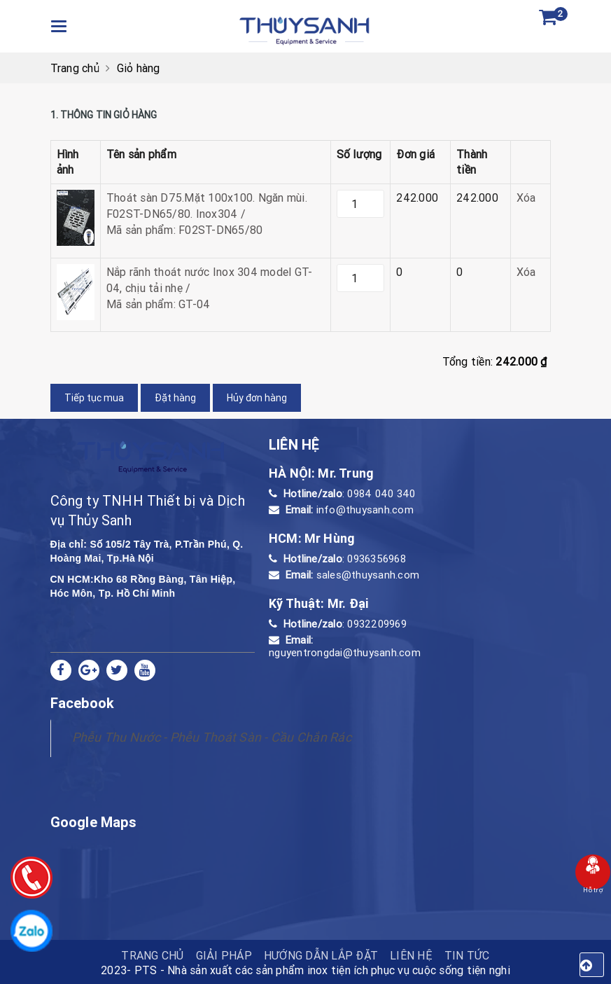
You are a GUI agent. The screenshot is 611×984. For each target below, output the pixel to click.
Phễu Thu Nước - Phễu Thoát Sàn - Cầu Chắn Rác (211, 737)
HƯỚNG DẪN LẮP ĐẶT (321, 955)
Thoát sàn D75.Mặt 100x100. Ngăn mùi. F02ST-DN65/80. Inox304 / (215, 214)
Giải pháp (224, 955)
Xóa (526, 197)
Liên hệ (411, 955)
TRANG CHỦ (152, 955)
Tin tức (467, 955)
